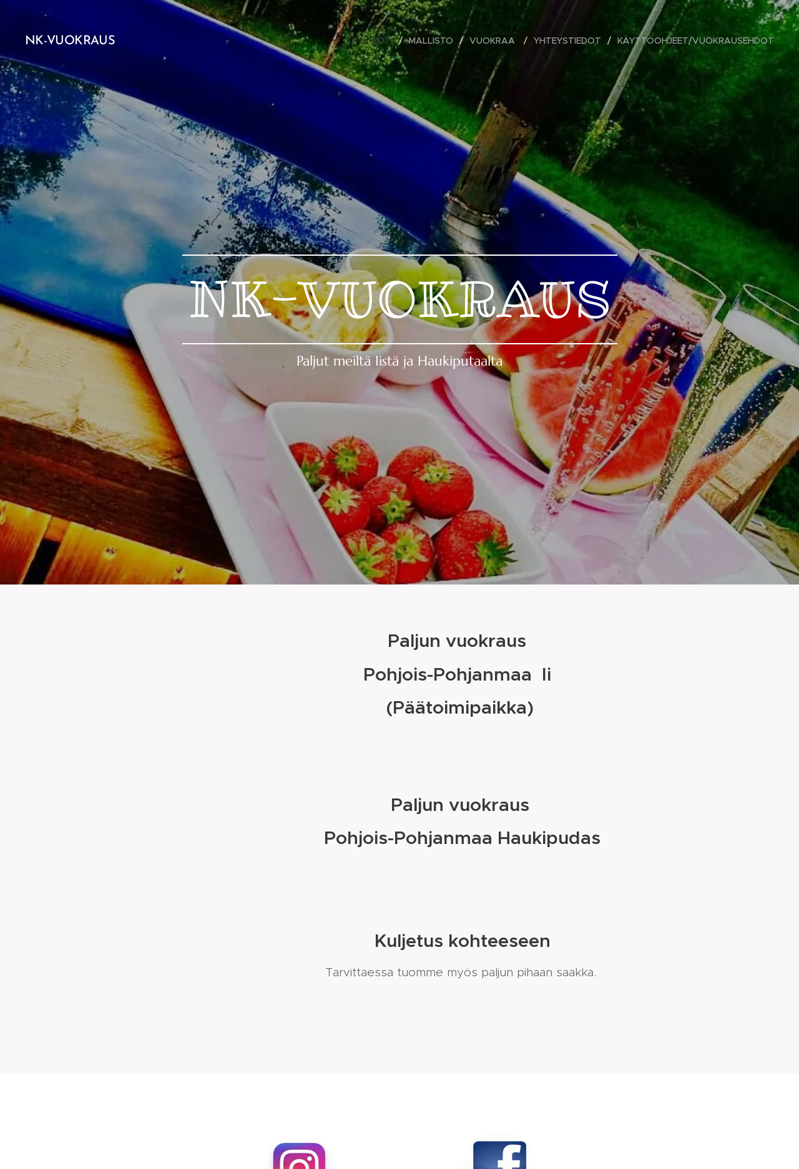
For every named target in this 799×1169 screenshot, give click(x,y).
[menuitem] (385, 40)
